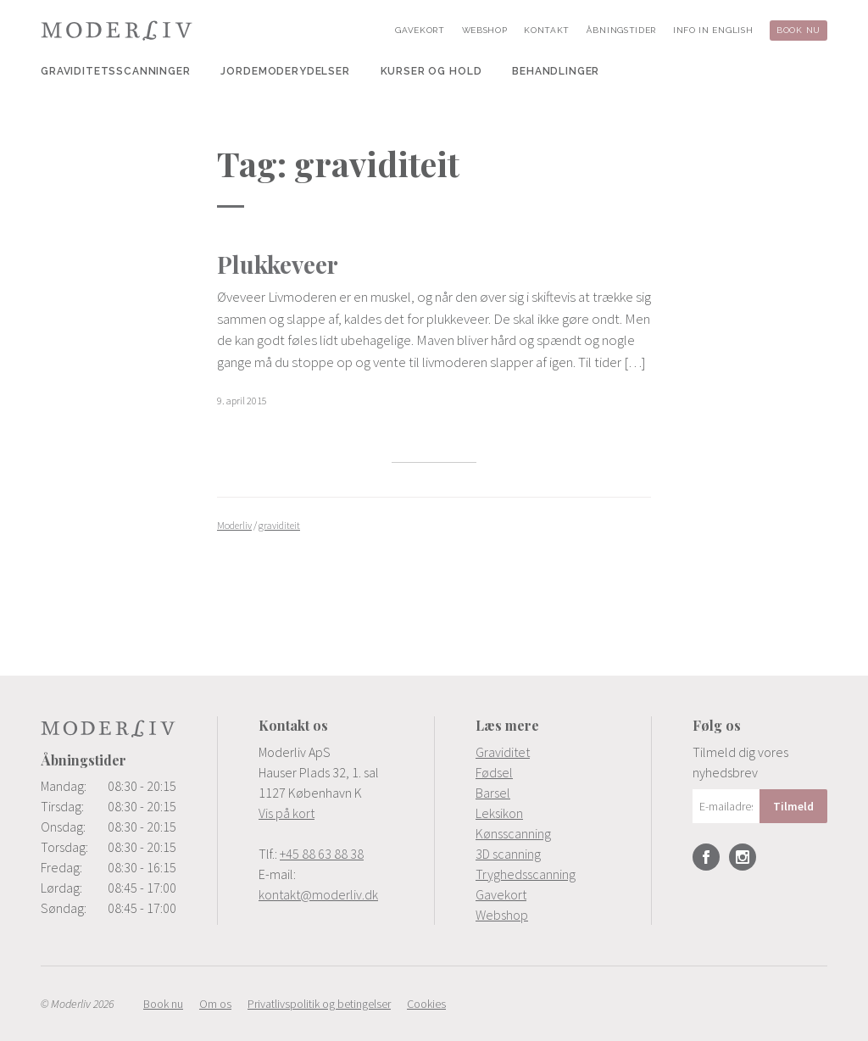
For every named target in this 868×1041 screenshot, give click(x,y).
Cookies (426, 1003)
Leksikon (499, 812)
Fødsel (494, 772)
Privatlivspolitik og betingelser (319, 1003)
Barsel (493, 792)
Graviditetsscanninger (116, 71)
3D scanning (508, 853)
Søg (640, 71)
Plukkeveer (277, 264)
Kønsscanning (513, 833)
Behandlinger (555, 71)
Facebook (706, 857)
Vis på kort (286, 812)
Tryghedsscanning (526, 874)
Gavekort (420, 30)
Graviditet (503, 751)
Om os (215, 1003)
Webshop (485, 30)
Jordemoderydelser (284, 71)
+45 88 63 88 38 (322, 853)
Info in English (713, 30)
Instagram (742, 857)
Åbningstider (621, 30)
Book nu (798, 30)
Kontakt (547, 30)
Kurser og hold (431, 71)
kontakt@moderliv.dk (318, 894)
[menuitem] (116, 71)
